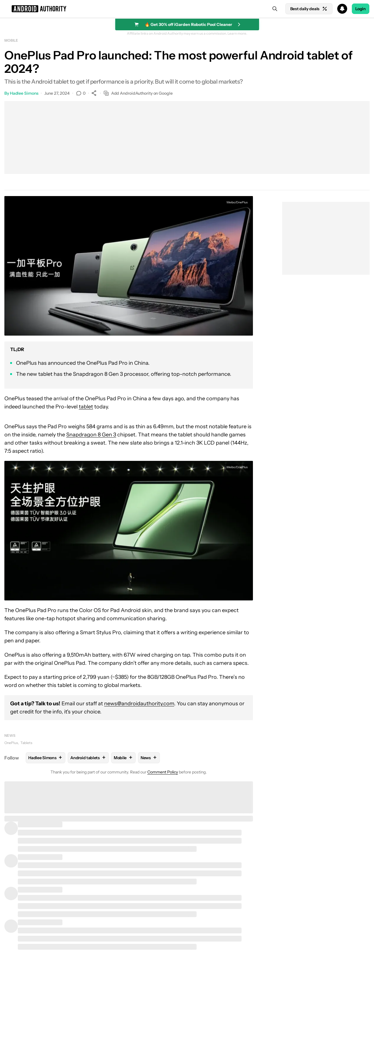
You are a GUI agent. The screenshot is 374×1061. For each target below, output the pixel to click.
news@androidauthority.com (139, 703)
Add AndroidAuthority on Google (138, 93)
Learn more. (237, 33)
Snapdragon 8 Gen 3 (91, 434)
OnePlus (11, 743)
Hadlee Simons (24, 93)
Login (360, 8)
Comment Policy (162, 772)
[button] (187, 8)
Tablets (26, 743)
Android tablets (88, 758)
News (9, 735)
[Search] (275, 9)
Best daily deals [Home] (309, 9)
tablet (86, 406)
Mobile (11, 40)
